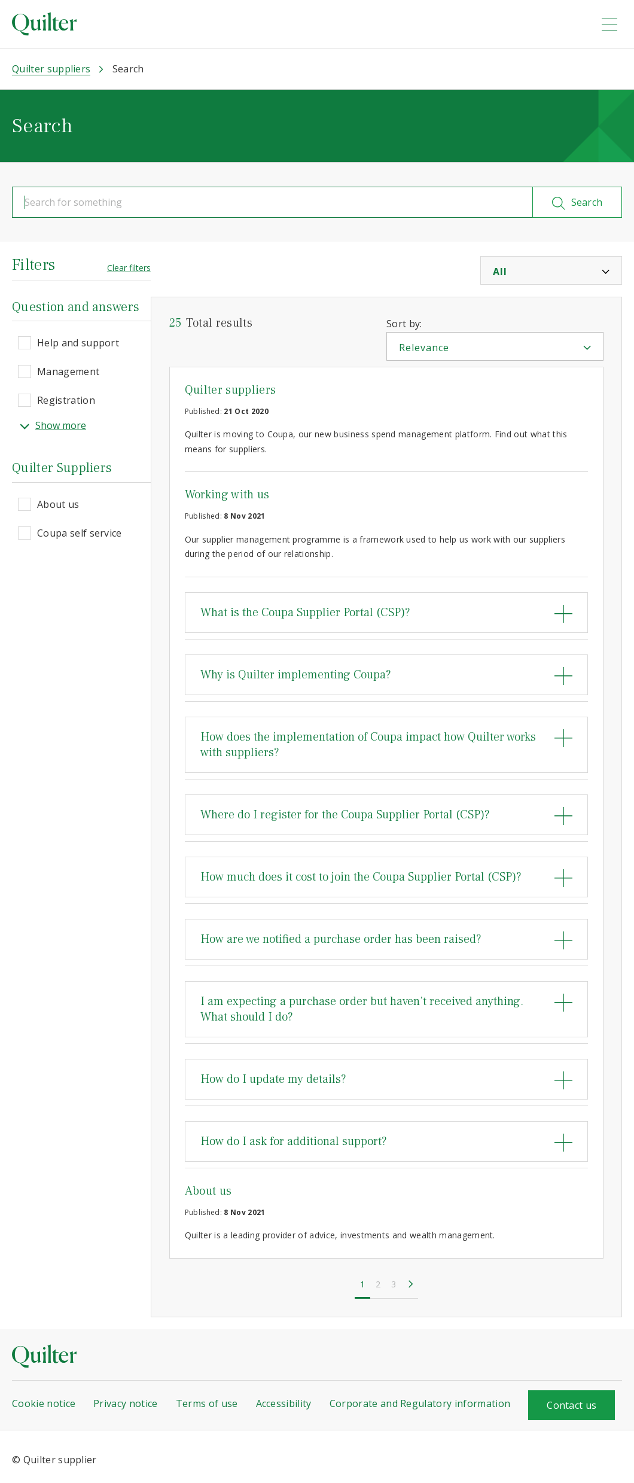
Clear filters (129, 267)
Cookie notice (43, 1403)
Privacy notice (125, 1403)
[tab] (386, 612)
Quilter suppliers (230, 390)
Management (68, 371)
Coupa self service (79, 533)
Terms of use (207, 1403)
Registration (66, 400)
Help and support (78, 342)
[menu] (609, 24)
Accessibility (284, 1403)
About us (58, 504)
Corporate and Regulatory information (420, 1403)
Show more (53, 425)
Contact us (571, 1405)
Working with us (227, 495)
